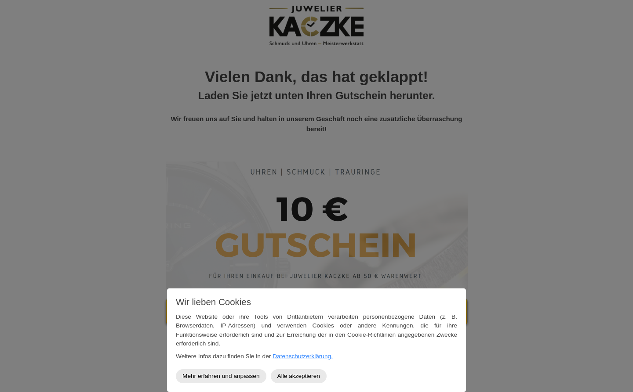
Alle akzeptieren (298, 376)
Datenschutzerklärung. (303, 356)
